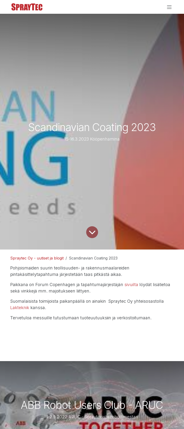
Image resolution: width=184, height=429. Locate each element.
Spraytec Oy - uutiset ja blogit (37, 258)
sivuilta (131, 284)
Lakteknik (20, 307)
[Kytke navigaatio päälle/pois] (169, 7)
